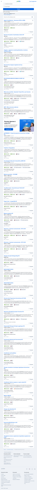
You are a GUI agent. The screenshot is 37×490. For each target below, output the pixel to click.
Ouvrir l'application (32, 1)
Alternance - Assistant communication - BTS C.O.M (15, 228)
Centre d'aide (3, 475)
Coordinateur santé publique (10, 352)
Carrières (2, 483)
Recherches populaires (8, 452)
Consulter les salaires (27, 479)
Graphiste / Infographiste (9, 147)
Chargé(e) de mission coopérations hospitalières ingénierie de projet (17, 436)
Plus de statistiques (8, 14)
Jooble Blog (14, 478)
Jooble (7, 488)
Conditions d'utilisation (27, 476)
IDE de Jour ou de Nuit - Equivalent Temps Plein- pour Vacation (17, 91)
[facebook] (27, 469)
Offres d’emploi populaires (27, 455)
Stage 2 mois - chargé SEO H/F (10, 201)
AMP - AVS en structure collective (11, 107)
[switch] (32, 17)
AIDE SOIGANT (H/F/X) (8, 269)
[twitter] (32, 469)
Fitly (25, 483)
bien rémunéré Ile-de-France (8, 455)
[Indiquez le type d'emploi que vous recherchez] (18, 4)
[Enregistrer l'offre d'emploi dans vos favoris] (33, 20)
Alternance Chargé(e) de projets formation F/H (14, 311)
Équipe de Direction (4, 479)
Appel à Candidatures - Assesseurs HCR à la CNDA (14, 20)
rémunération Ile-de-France (8, 459)
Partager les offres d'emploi (17, 476)
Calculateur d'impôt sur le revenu (29, 480)
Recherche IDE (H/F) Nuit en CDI (10, 422)
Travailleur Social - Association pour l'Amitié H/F (14, 187)
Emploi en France (26, 475)
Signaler (31, 31)
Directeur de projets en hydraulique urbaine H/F (14, 34)
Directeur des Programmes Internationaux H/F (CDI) (15, 298)
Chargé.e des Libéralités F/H (10, 409)
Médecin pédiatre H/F (8, 213)
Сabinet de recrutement (16, 474)
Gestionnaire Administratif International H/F (13, 339)
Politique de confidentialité (28, 478)
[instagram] (29, 469)
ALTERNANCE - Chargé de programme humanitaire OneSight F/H (17, 134)
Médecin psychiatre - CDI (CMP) (10, 174)
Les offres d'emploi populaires (28, 474)
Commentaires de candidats (5, 482)
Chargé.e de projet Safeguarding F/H (12, 255)
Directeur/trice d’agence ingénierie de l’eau (13, 64)
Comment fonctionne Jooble (5, 480)
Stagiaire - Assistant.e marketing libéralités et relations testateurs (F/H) (16, 51)
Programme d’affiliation (16, 479)
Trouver (18, 9)
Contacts (2, 476)
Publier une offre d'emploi (16, 475)
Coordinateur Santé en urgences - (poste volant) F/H (15, 382)
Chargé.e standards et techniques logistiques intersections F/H (16, 368)
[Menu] (1, 1)
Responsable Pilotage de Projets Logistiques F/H (14, 326)
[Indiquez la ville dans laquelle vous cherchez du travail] (18, 6)
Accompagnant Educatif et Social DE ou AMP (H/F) (14, 160)
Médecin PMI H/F (7, 395)
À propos (2, 474)
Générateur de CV (27, 482)
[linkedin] (35, 469)
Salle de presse (3, 478)
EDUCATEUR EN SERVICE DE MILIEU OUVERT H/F (14, 78)
